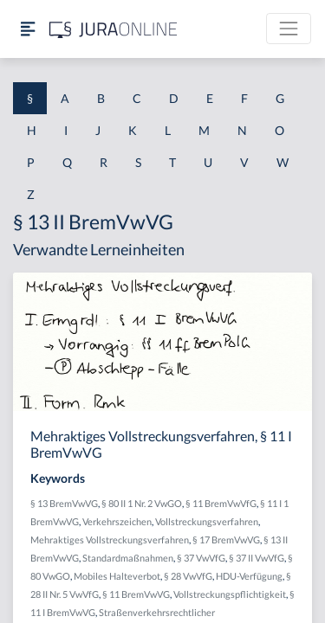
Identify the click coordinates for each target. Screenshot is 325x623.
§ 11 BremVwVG (136, 594)
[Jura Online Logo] (114, 29)
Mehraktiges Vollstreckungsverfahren (109, 539)
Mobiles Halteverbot (117, 575)
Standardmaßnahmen (127, 557)
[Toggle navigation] (288, 28)
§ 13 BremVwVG (64, 503)
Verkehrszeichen (117, 521)
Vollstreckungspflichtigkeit (229, 594)
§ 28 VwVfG (188, 575)
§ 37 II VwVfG (256, 557)
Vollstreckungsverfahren (206, 521)
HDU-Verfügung (249, 575)
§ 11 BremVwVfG (221, 503)
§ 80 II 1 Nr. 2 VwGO (141, 503)
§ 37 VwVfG (201, 557)
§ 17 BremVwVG (226, 539)
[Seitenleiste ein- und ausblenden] (28, 29)
